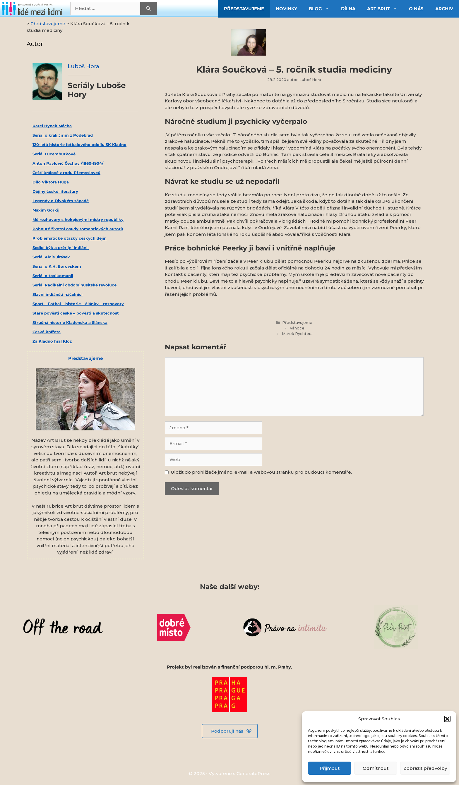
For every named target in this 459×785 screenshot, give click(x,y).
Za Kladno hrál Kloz (52, 341)
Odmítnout (375, 768)
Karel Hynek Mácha (52, 125)
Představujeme (297, 322)
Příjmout (330, 768)
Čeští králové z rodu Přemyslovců (66, 172)
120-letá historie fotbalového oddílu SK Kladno (79, 144)
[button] (447, 719)
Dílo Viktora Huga (50, 182)
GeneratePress (253, 773)
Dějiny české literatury (55, 191)
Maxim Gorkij (45, 210)
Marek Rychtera (297, 333)
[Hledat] (148, 8)
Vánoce (297, 328)
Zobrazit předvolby (425, 768)
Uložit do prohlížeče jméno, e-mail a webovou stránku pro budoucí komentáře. (261, 472)
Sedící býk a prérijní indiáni (60, 247)
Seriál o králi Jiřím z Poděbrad (62, 135)
